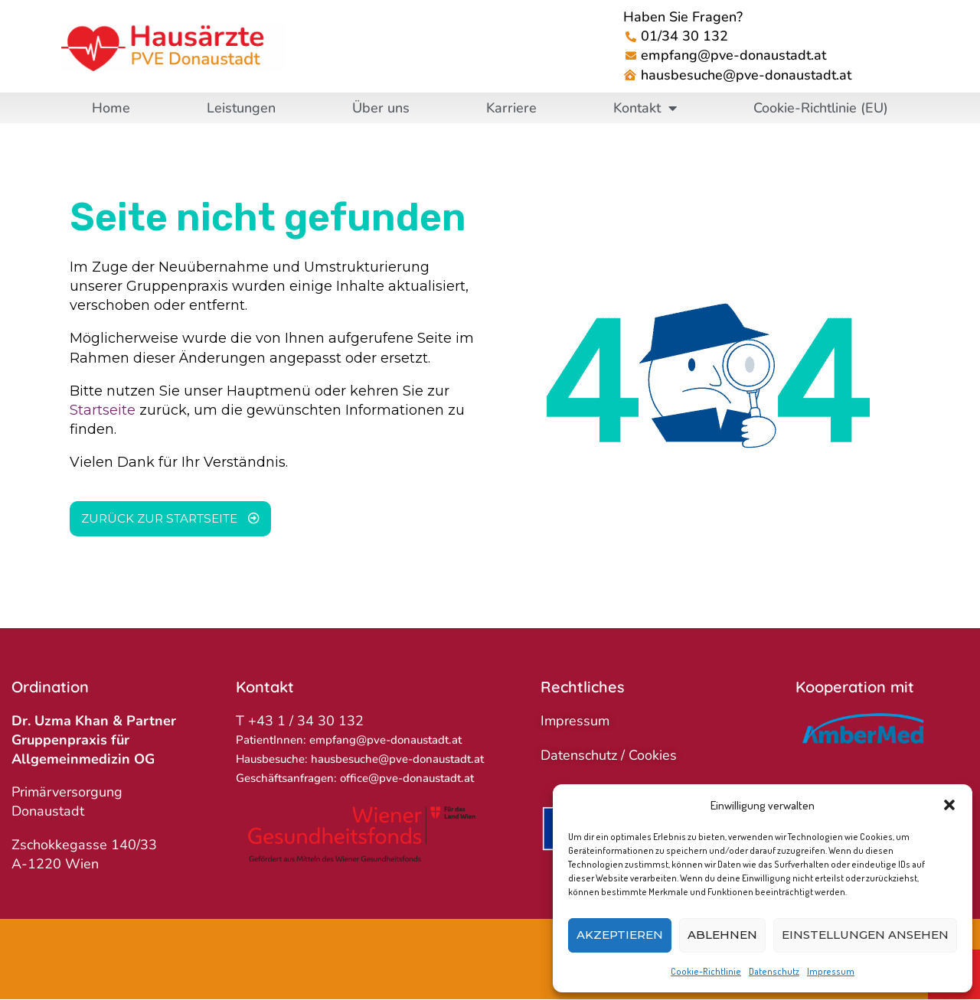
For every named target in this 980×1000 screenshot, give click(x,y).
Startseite (103, 410)
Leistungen (241, 108)
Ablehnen (722, 934)
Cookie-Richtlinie (706, 971)
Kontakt (645, 107)
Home (111, 108)
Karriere (511, 108)
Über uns (381, 108)
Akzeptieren (620, 934)
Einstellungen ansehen (865, 934)
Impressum (830, 971)
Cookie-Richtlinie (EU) (820, 108)
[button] (949, 805)
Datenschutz (774, 971)
